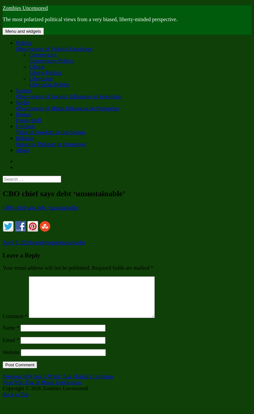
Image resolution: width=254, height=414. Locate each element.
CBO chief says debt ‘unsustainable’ (41, 207)
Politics (133, 46)
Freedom (133, 129)
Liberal (140, 70)
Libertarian (140, 82)
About (22, 150)
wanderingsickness (51, 242)
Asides (78, 242)
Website (11, 360)
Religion (133, 141)
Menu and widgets (23, 31)
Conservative (140, 58)
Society (133, 94)
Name (11, 336)
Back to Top (15, 402)
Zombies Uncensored (25, 8)
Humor (133, 117)
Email (11, 348)
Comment (15, 324)
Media (133, 106)
